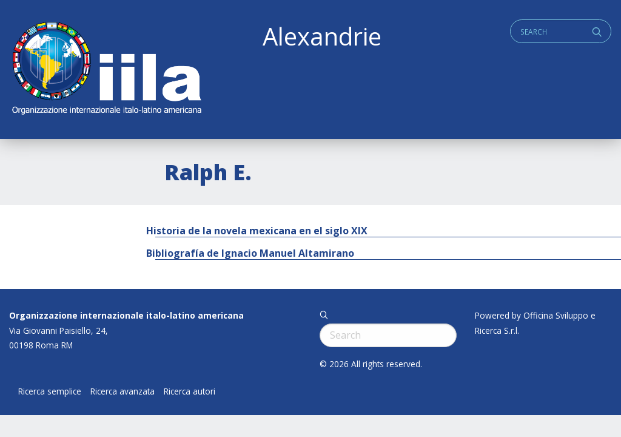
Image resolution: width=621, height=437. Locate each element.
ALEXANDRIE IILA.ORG (106, 69)
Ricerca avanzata (122, 391)
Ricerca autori (189, 391)
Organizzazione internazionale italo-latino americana (126, 315)
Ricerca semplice (49, 391)
